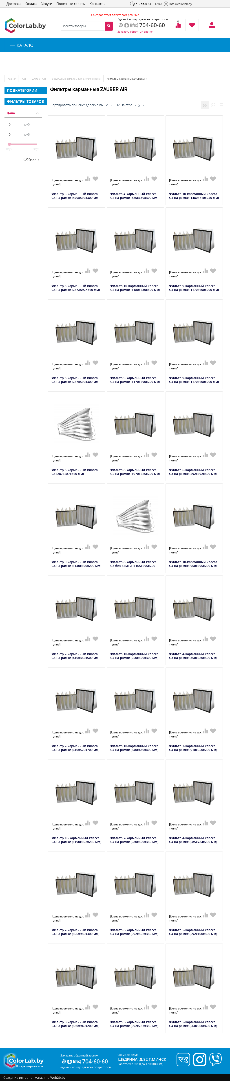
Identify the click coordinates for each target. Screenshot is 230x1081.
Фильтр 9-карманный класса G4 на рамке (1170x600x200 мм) (194, 288)
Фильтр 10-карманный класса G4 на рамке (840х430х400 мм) (134, 748)
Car (24, 78)
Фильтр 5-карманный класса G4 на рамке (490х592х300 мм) (75, 196)
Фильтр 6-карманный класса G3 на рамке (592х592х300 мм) (193, 472)
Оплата (31, 3)
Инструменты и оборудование (106, 63)
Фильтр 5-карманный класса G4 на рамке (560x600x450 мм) (193, 1024)
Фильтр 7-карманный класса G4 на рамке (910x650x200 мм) (193, 748)
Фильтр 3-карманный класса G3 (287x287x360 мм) (74, 472)
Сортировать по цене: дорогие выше (81, 105)
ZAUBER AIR (39, 78)
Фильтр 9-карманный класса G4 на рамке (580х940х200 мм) (75, 1024)
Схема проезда (127, 1055)
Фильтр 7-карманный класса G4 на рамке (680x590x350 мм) (134, 840)
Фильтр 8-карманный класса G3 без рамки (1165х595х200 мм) (133, 565)
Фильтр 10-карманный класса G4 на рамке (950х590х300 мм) (134, 656)
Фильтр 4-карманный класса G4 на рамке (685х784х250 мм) (193, 840)
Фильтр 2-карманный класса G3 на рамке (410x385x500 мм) (75, 656)
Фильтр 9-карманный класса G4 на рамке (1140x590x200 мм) (76, 564)
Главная (11, 78)
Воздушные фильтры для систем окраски (76, 78)
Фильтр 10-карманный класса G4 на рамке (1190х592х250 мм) (76, 840)
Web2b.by (57, 1077)
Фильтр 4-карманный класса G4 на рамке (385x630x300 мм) (134, 196)
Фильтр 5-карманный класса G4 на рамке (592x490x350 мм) (193, 932)
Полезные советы (71, 3)
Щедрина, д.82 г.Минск (142, 1059)
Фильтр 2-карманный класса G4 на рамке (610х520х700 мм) (75, 748)
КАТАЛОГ (23, 45)
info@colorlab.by (178, 4)
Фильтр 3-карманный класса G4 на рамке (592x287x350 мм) (134, 1024)
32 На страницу (130, 105)
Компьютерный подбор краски (42, 63)
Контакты (97, 3)
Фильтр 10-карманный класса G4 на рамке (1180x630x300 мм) (135, 288)
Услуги (46, 3)
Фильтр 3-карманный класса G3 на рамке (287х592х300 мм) (75, 380)
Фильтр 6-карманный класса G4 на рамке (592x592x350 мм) (134, 932)
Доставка (14, 3)
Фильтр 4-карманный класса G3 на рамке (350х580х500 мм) (193, 656)
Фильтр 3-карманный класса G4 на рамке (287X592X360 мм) (75, 288)
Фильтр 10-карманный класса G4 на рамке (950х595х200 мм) (193, 564)
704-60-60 (84, 1061)
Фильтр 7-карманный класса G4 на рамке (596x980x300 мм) (75, 932)
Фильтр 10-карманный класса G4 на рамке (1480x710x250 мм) (194, 196)
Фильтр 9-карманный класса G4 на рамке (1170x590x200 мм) (135, 380)
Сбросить (33, 159)
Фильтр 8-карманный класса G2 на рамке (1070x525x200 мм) (135, 472)
